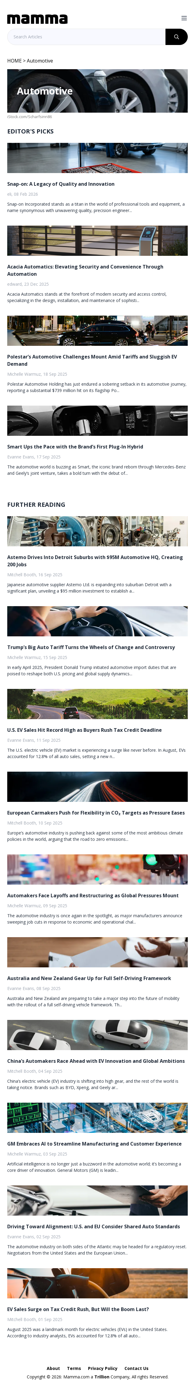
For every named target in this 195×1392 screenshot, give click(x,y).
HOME (14, 60)
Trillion (101, 1377)
